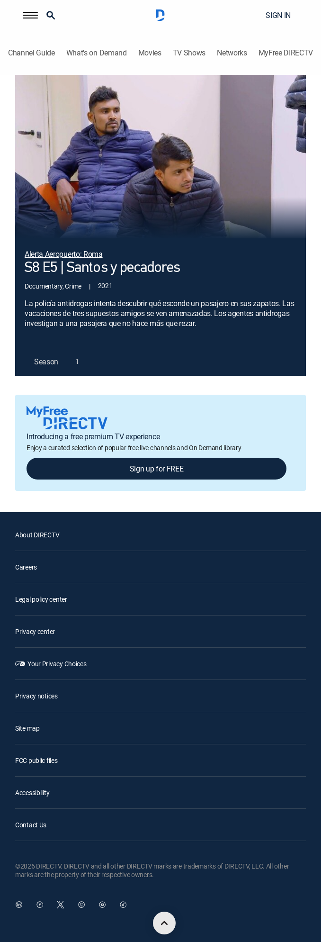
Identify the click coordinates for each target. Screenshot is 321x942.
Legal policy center (41, 599)
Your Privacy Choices (56, 663)
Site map (27, 728)
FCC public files (36, 760)
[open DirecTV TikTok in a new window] (123, 904)
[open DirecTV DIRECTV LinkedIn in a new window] (19, 904)
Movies (149, 53)
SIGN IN (278, 15)
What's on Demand (96, 53)
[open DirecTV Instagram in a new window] (81, 904)
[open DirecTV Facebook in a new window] (40, 904)
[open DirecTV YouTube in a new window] (102, 904)
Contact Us (30, 824)
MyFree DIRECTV (286, 53)
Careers (26, 566)
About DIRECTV (37, 534)
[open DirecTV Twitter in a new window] (60, 904)
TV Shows (189, 53)
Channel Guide (31, 53)
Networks (232, 53)
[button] (30, 15)
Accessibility (32, 792)
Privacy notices (36, 695)
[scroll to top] (164, 923)
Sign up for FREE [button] (157, 468)
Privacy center (35, 631)
